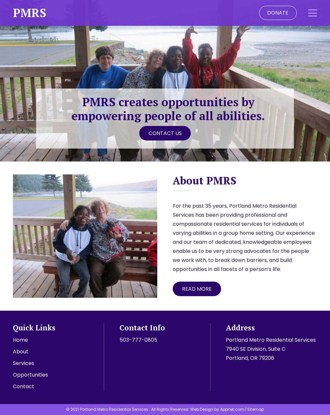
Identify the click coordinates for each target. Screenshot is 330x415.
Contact (23, 386)
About (20, 351)
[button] (312, 12)
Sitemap (255, 409)
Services (23, 363)
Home (20, 340)
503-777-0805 (138, 340)
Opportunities (30, 375)
